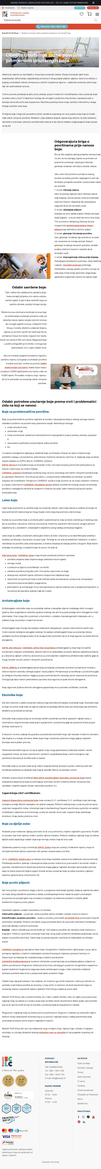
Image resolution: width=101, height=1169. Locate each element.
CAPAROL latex (26, 555)
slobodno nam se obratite (52, 1032)
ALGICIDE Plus (72, 918)
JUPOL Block (8, 465)
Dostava (81, 1085)
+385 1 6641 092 (56, 1071)
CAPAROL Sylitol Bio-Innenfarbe (39, 648)
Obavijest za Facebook (87, 1094)
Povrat (80, 1072)
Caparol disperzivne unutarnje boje (20, 800)
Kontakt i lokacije (85, 1068)
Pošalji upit (93, 8)
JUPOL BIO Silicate (11, 648)
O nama (81, 1081)
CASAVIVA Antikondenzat (15, 961)
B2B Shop (80, 8)
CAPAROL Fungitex (12, 949)
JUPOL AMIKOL (9, 667)
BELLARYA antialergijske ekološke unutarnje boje (59, 778)
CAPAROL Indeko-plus (19, 859)
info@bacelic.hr (59, 1078)
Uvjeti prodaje (83, 1063)
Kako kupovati (83, 1076)
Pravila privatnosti (85, 1089)
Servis (79, 1098)
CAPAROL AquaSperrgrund (38, 485)
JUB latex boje (9, 555)
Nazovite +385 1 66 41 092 (53, 27)
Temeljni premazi (72, 265)
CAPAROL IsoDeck (11, 473)
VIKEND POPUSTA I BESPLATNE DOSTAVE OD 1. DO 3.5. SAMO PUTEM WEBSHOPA (49, 3)
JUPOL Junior (44, 847)
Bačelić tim (82, 1102)
